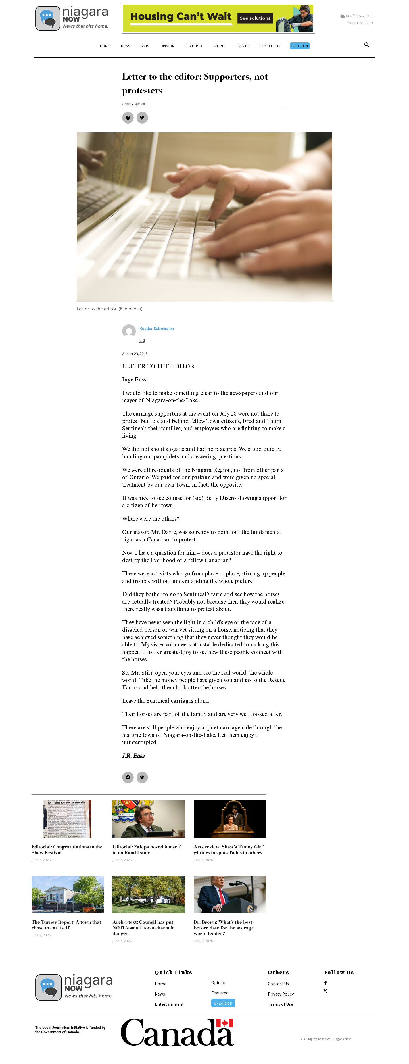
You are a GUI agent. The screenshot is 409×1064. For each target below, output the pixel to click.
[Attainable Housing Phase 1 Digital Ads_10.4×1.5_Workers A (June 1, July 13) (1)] (218, 18)
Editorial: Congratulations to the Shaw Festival (67, 849)
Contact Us (278, 983)
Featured (219, 993)
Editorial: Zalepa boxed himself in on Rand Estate (146, 849)
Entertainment (169, 1004)
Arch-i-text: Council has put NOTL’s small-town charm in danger (143, 928)
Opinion (219, 982)
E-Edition (223, 1003)
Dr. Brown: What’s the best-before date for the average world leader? (224, 928)
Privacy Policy (281, 994)
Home (160, 983)
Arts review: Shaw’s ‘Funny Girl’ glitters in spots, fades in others (229, 849)
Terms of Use (280, 1004)
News (160, 994)
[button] (367, 46)
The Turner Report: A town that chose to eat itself (66, 925)
